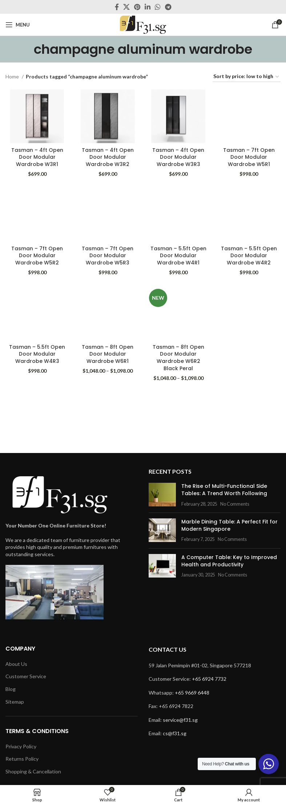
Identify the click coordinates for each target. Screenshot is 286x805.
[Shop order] (247, 77)
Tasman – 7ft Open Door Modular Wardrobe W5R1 (249, 156)
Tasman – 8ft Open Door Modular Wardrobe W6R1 (107, 354)
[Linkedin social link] (147, 6)
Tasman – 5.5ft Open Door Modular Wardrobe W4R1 (178, 255)
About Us (16, 664)
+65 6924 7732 (209, 679)
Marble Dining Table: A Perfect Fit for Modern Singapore (229, 525)
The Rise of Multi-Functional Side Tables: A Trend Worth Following (224, 489)
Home (12, 76)
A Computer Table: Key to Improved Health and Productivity (229, 561)
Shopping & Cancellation (33, 771)
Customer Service (25, 676)
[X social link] (126, 6)
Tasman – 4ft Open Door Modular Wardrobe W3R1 (37, 156)
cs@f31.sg (174, 733)
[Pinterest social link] (137, 6)
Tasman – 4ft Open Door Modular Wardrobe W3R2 (108, 156)
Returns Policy (22, 759)
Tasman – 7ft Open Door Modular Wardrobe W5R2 (37, 255)
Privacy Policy (20, 746)
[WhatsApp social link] (158, 6)
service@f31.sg (180, 720)
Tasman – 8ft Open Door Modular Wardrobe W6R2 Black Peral (178, 357)
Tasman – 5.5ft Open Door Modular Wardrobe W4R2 (249, 255)
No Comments (234, 504)
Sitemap (14, 702)
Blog (10, 689)
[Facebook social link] (117, 6)
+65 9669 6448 (192, 692)
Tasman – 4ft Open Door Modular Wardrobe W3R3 (178, 156)
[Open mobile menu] (17, 24)
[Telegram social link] (168, 6)
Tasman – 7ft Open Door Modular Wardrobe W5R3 (107, 255)
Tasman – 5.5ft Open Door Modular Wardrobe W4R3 (37, 354)
